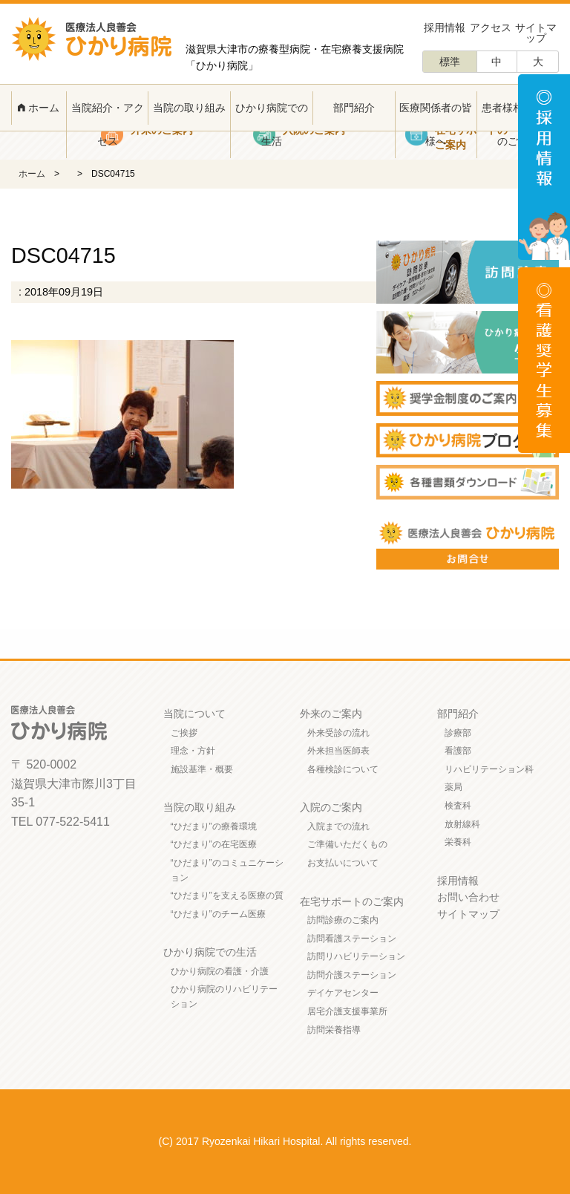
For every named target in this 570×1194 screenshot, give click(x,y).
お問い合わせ (468, 897)
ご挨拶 (184, 733)
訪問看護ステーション (351, 938)
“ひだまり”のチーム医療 (218, 914)
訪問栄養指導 (334, 1030)
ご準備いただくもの (347, 844)
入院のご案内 (331, 807)
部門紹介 (354, 108)
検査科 (458, 805)
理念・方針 (193, 751)
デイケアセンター (343, 993)
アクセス (490, 27)
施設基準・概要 (202, 769)
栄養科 (458, 842)
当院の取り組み (189, 108)
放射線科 (462, 824)
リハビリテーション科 (489, 769)
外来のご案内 (331, 714)
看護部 (458, 751)
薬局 (453, 787)
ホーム (38, 108)
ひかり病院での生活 (271, 124)
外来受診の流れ (338, 733)
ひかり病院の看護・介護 (220, 971)
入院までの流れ (338, 826)
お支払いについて (343, 863)
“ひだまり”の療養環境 (214, 826)
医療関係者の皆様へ (435, 124)
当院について (194, 714)
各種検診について (343, 769)
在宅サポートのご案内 (352, 901)
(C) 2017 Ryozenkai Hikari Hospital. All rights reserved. (285, 1141)
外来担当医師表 (338, 751)
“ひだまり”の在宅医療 (214, 844)
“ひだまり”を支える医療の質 (227, 895)
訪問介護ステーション (351, 975)
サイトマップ (536, 33)
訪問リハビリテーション (356, 956)
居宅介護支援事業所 (347, 1011)
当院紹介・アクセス (107, 124)
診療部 (458, 733)
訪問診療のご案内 (343, 920)
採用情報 (444, 27)
